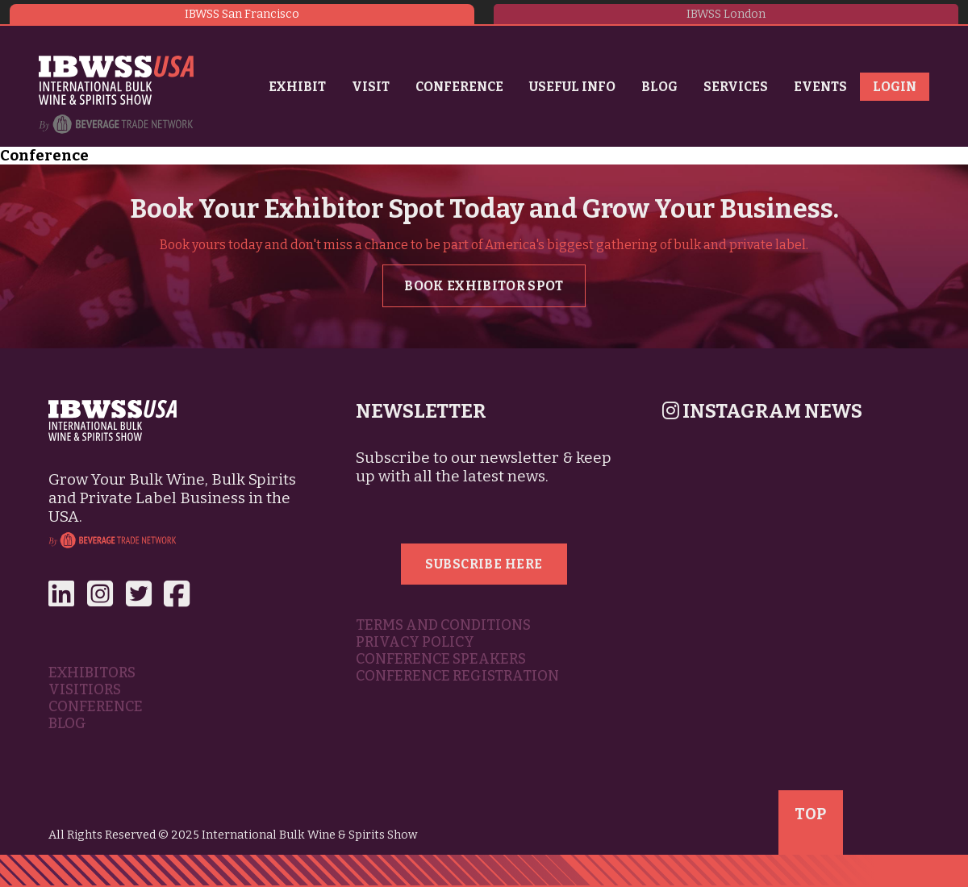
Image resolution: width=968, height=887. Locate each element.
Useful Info (572, 86)
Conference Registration (457, 676)
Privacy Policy (415, 642)
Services (735, 86)
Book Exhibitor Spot (483, 286)
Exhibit (297, 86)
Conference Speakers (441, 659)
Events (820, 86)
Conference (459, 86)
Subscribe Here (484, 564)
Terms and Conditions (443, 625)
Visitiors (84, 689)
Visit (371, 86)
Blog (659, 86)
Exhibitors (92, 672)
